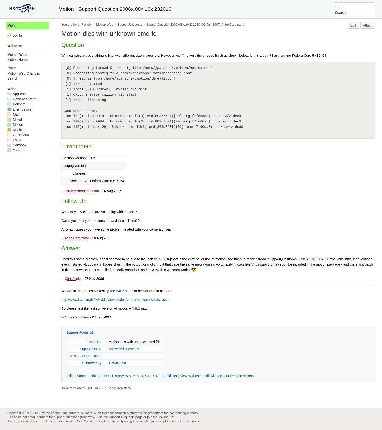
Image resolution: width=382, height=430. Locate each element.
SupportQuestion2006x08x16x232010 (173, 24)
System (15, 150)
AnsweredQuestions (123, 349)
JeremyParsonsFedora (82, 191)
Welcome (14, 46)
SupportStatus (91, 349)
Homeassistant (21, 99)
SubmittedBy (91, 363)
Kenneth (16, 104)
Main (13, 114)
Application (18, 94)
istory (117, 376)
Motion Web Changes (23, 73)
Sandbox (16, 145)
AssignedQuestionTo (85, 356)
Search (12, 78)
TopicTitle (94, 342)
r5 (134, 376)
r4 (141, 376)
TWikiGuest (117, 363)
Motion (13, 26)
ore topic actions (240, 376)
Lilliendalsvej (19, 109)
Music (14, 130)
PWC (14, 140)
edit (91, 332)
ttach (81, 376)
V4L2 (162, 259)
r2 (157, 376)
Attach (368, 25)
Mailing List (166, 417)
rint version (99, 376)
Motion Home (17, 60)
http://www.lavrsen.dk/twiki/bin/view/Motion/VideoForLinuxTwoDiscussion (116, 300)
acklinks (169, 376)
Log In (17, 35)
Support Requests (121, 417)
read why (87, 417)
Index (11, 68)
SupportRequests (129, 24)
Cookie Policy (93, 421)
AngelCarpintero (76, 238)
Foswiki (86, 24)
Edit (353, 25)
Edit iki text (213, 376)
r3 (149, 376)
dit (70, 376)
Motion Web (104, 24)
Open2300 (18, 135)
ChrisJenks (73, 278)
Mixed (14, 120)
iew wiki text (190, 376)
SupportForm (77, 332)
